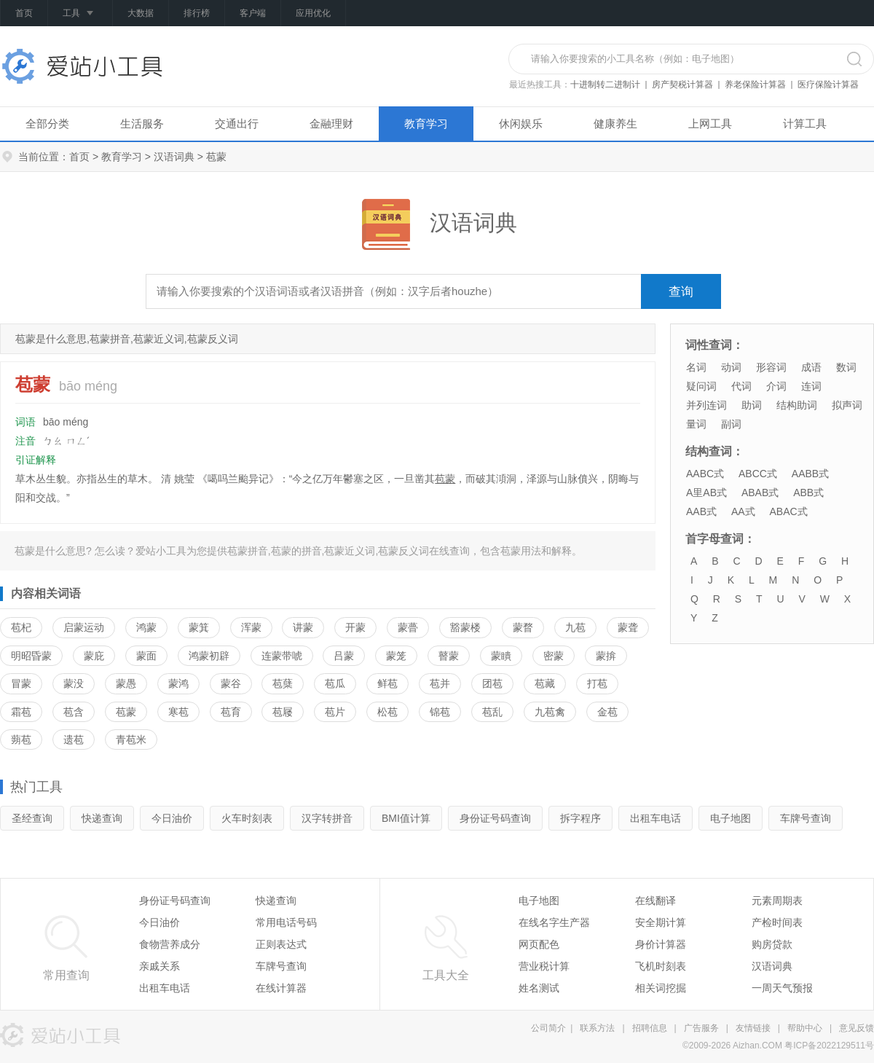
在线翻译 (655, 900)
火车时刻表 (246, 818)
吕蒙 (344, 656)
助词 (751, 405)
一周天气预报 (782, 988)
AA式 (743, 511)
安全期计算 (660, 922)
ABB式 (808, 492)
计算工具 (805, 123)
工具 (80, 14)
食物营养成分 (169, 944)
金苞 (607, 712)
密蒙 (553, 656)
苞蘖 (282, 683)
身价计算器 (660, 944)
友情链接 (753, 1028)
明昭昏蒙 (31, 656)
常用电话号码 (286, 922)
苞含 (73, 712)
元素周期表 (777, 900)
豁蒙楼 (465, 627)
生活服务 (142, 123)
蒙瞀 (523, 627)
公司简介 (548, 1028)
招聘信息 (649, 1028)
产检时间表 (777, 922)
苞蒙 (445, 479)
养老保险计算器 (755, 84)
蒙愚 (126, 683)
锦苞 (440, 712)
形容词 (771, 367)
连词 (811, 386)
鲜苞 (387, 683)
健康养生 (615, 123)
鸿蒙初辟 (209, 656)
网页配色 (539, 944)
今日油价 (171, 818)
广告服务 (701, 1028)
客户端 (253, 13)
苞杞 (21, 627)
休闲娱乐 (521, 123)
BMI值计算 (406, 818)
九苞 (575, 627)
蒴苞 (21, 739)
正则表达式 (281, 944)
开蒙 (355, 627)
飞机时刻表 (660, 966)
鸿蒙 (146, 627)
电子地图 (730, 818)
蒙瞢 (408, 627)
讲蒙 (303, 627)
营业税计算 (544, 966)
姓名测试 (539, 988)
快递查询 (102, 818)
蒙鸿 (178, 683)
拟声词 (847, 405)
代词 (741, 386)
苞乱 (492, 712)
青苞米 (131, 739)
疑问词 (701, 386)
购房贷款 (772, 944)
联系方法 (597, 1028)
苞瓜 (335, 683)
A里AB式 (706, 492)
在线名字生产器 (554, 922)
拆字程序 (580, 818)
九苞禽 (550, 712)
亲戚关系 (159, 966)
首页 (24, 13)
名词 (696, 367)
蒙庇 (94, 656)
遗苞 (73, 739)
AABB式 (810, 473)
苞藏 (545, 683)
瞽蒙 (448, 656)
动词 (731, 367)
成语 (811, 367)
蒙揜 (606, 656)
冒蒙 (21, 683)
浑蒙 (251, 627)
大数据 (140, 13)
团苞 (492, 683)
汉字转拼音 (327, 818)
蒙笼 (396, 656)
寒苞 (178, 712)
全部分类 (47, 123)
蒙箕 (199, 627)
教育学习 (426, 123)
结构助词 (796, 405)
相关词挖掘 (660, 988)
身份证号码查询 (495, 818)
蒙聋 (628, 627)
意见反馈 (856, 1028)
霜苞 (21, 712)
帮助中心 (804, 1028)
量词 (696, 424)
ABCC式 (758, 473)
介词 (776, 386)
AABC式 (705, 473)
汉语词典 (174, 156)
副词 (731, 424)
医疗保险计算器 (828, 84)
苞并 (440, 683)
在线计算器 (281, 988)
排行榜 (197, 13)
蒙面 (146, 656)
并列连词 (706, 405)
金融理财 (331, 123)
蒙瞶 (501, 656)
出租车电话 (655, 818)
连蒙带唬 (281, 656)
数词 (846, 367)
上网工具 (710, 123)
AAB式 (701, 511)
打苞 (597, 683)
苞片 (335, 712)
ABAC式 (788, 511)
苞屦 (282, 712)
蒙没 (73, 683)
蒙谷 (231, 683)
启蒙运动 (83, 627)
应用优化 (313, 13)
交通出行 (237, 123)
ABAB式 (760, 492)
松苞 (387, 712)
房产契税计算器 (682, 84)
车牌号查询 (805, 818)
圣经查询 (32, 818)
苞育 (231, 712)
